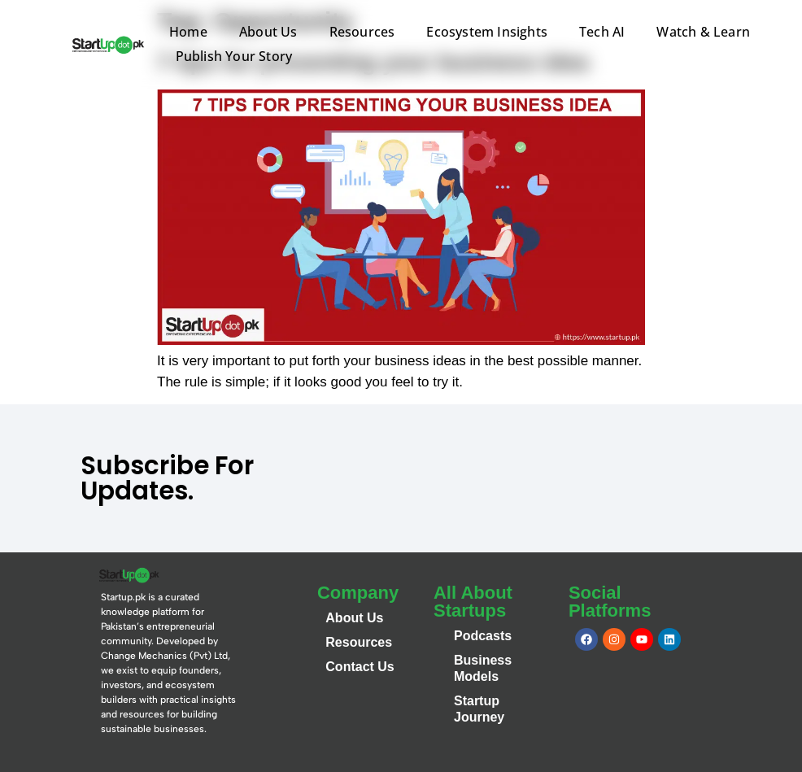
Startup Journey (479, 709)
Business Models (483, 668)
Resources (362, 32)
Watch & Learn (703, 32)
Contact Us (359, 667)
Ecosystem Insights (486, 32)
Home (188, 32)
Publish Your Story (234, 56)
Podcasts (483, 636)
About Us (268, 32)
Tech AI (602, 32)
